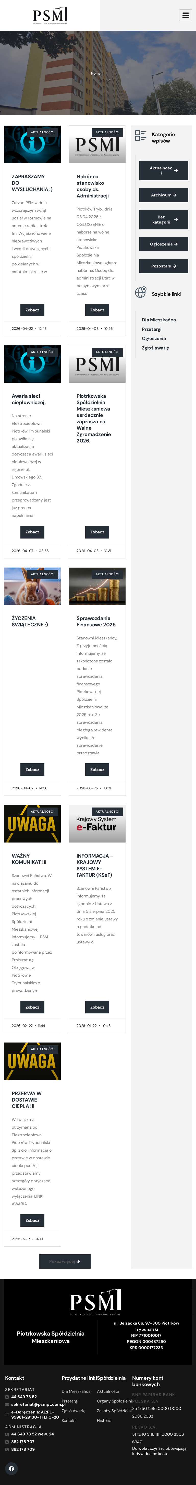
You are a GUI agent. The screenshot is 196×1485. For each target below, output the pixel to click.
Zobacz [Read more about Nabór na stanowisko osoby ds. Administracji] (97, 310)
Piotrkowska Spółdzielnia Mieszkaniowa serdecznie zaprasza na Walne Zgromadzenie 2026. (94, 418)
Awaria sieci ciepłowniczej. (28, 399)
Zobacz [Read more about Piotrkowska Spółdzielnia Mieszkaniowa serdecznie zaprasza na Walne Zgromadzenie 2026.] (97, 532)
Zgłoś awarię (155, 348)
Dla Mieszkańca (159, 320)
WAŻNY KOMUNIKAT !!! (29, 859)
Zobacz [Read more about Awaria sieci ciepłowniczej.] (32, 532)
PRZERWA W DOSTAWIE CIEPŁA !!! (26, 1099)
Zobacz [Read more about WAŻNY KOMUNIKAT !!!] (32, 1007)
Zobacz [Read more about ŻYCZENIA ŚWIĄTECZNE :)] (32, 769)
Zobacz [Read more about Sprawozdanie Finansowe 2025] (97, 769)
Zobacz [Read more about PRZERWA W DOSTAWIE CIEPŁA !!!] (32, 1220)
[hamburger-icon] (185, 15)
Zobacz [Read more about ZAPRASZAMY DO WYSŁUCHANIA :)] (32, 310)
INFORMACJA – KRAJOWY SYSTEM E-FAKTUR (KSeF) (95, 865)
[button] (65, 1261)
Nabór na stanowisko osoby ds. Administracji (93, 186)
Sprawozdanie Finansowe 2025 (96, 621)
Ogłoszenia (154, 338)
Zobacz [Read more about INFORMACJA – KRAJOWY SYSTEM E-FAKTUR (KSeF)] (97, 1007)
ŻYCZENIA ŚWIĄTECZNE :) (30, 621)
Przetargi (152, 329)
